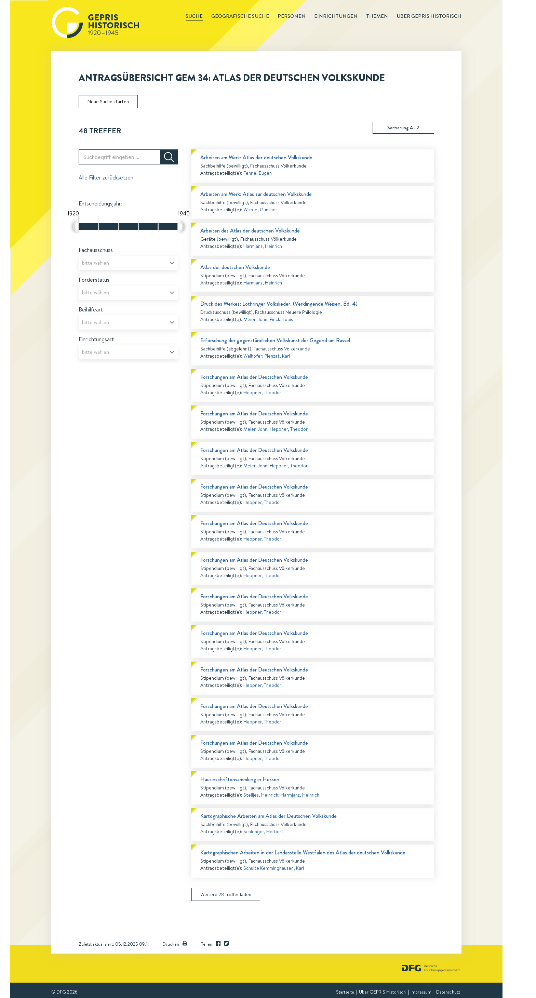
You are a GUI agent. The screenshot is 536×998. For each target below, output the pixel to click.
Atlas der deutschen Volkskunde (235, 267)
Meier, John (255, 319)
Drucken (174, 944)
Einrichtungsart (96, 339)
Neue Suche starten (108, 101)
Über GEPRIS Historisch (382, 991)
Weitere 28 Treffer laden (225, 894)
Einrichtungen (336, 16)
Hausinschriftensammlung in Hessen (239, 779)
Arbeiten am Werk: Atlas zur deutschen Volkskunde (256, 194)
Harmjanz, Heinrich (262, 246)
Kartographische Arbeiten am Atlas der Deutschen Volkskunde (268, 816)
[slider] (76, 226)
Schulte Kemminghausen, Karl (273, 868)
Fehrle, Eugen (257, 173)
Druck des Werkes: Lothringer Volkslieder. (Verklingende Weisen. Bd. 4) (279, 304)
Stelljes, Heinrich (260, 794)
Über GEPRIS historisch (429, 16)
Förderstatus (94, 279)
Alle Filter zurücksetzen (106, 177)
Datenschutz (448, 991)
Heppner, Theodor (262, 392)
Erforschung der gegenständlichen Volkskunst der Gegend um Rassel (275, 340)
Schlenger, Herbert (263, 831)
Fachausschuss (96, 250)
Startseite (345, 991)
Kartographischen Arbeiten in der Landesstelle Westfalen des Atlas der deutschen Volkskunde (302, 852)
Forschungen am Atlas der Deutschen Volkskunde (254, 377)
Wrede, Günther (260, 209)
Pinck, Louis (281, 319)
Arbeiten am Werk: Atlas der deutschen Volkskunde (256, 157)
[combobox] (128, 263)
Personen (292, 16)
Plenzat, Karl (277, 355)
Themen (377, 16)
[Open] (172, 263)
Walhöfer (252, 355)
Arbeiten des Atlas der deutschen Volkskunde (250, 231)
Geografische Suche (240, 16)
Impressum (421, 991)
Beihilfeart (91, 309)
